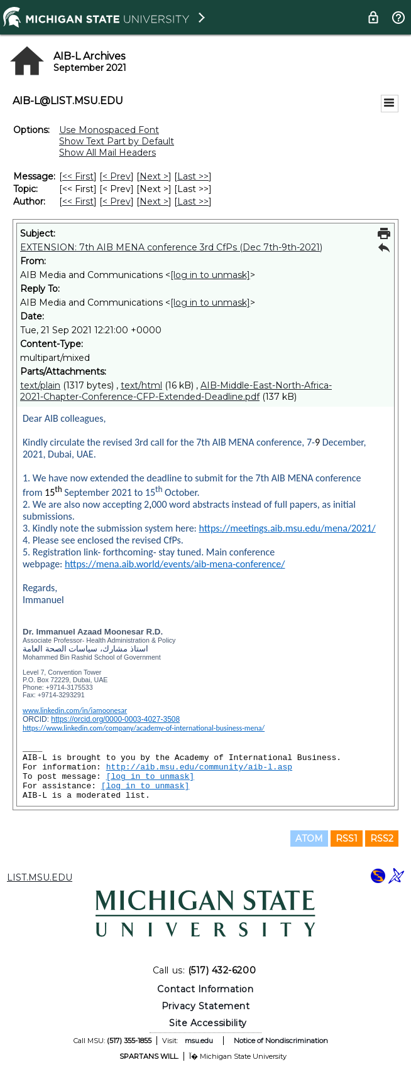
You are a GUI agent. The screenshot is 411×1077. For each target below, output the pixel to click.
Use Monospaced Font (109, 130)
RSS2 (381, 838)
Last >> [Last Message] (193, 176)
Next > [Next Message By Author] (154, 201)
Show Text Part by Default (116, 141)
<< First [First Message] (78, 176)
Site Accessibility (208, 1023)
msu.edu (199, 1040)
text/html (141, 385)
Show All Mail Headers (107, 152)
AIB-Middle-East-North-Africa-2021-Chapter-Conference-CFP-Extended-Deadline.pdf (176, 391)
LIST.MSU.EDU (39, 877)
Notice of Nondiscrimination (281, 1040)
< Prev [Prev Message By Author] (116, 201)
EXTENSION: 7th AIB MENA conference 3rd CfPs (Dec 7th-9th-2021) (171, 247)
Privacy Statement (206, 1006)
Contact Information (205, 989)
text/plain (40, 385)
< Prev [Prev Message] (116, 176)
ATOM (309, 838)
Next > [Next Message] (154, 176)
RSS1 (347, 838)
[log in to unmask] (210, 275)
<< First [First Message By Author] (78, 201)
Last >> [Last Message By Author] (193, 201)
